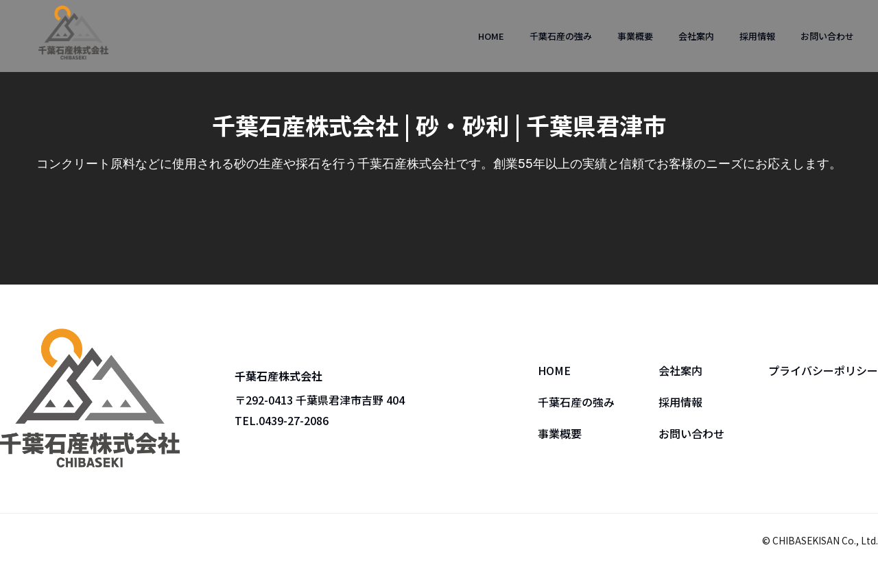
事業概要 (635, 36)
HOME (491, 36)
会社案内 (696, 36)
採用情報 (757, 36)
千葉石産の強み (561, 36)
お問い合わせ (827, 36)
